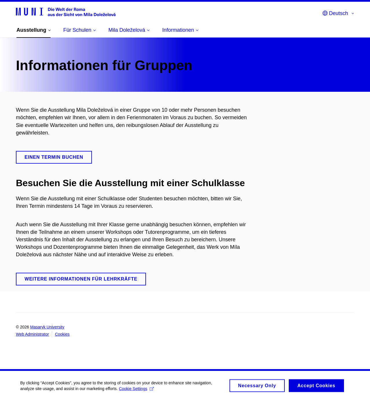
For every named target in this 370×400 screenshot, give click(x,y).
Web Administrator (32, 334)
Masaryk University (47, 327)
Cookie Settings (136, 390)
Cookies (62, 334)
